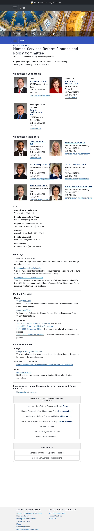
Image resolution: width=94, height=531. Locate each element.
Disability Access (23, 527)
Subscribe (32, 392)
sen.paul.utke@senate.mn (41, 200)
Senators (52, 518)
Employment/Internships (26, 518)
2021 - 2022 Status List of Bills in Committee (34, 326)
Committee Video (23, 310)
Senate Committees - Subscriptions (47, 458)
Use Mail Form (71, 98)
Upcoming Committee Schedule (27, 268)
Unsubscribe (21, 392)
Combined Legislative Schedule (47, 431)
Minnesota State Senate (34, 34)
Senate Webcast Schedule (47, 437)
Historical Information (24, 516)
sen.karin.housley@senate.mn (77, 154)
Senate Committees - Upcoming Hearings (47, 453)
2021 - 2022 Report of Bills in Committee (33, 323)
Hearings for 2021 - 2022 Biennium (28, 277)
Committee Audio (23, 301)
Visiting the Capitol (23, 521)
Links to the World (23, 372)
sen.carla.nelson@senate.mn (77, 179)
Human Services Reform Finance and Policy (47, 406)
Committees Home (21, 45)
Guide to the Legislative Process (29, 513)
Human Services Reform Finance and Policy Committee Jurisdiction (44, 365)
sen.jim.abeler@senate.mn (41, 95)
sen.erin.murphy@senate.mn (42, 179)
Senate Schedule (47, 426)
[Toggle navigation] (15, 7)
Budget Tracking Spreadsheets (29, 351)
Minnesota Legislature (48, 2)
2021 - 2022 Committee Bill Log (29, 329)
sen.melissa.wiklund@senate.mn (78, 198)
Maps (18, 524)
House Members (55, 516)
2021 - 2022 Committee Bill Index (30, 335)
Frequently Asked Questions (27, 529)
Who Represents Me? (57, 513)
